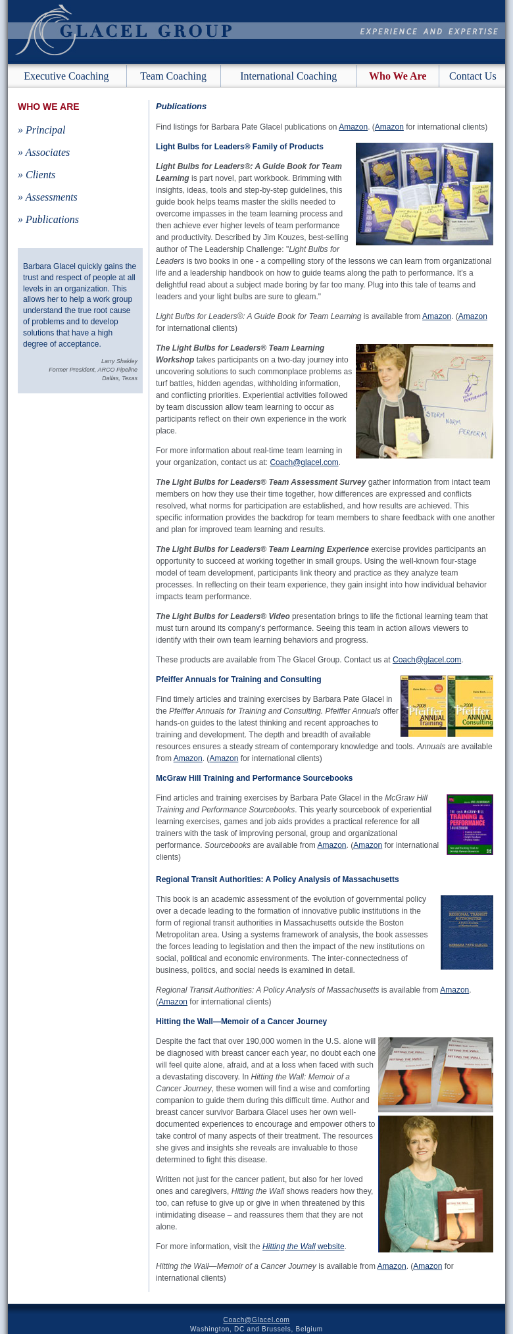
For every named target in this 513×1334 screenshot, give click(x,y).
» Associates (44, 152)
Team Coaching (173, 76)
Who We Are (397, 76)
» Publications (48, 219)
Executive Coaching (66, 76)
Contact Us (473, 76)
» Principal (41, 130)
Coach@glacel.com (304, 462)
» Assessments (48, 197)
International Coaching (288, 76)
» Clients (36, 174)
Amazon (353, 127)
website (303, 1246)
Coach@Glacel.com (256, 1319)
